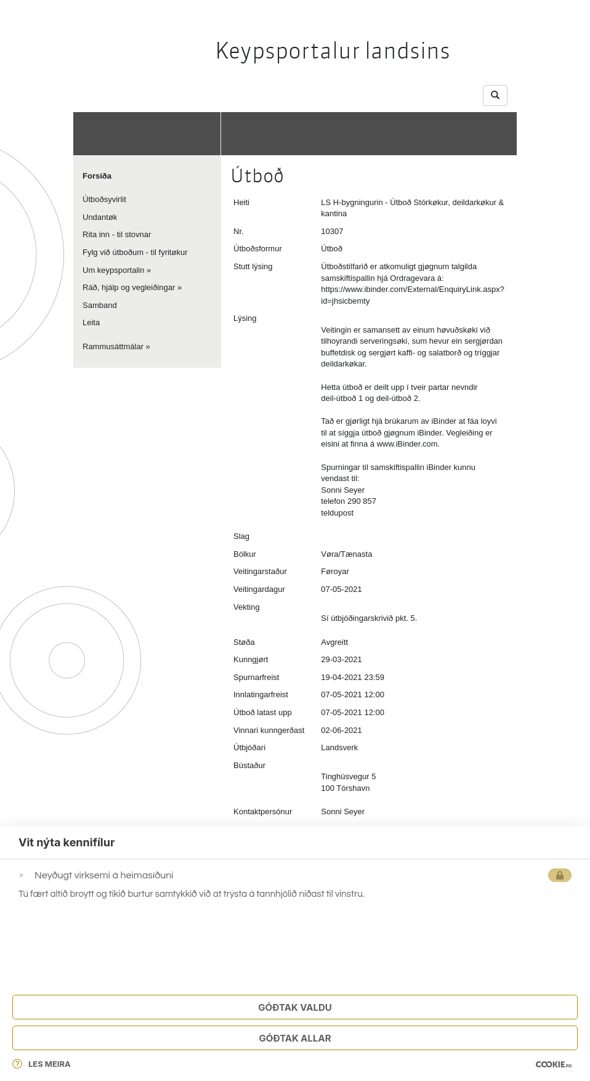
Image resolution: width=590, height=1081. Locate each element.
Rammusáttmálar (113, 346)
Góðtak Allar (295, 1038)
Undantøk (100, 217)
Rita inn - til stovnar (117, 234)
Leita (91, 322)
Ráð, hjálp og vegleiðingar (129, 287)
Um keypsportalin (113, 270)
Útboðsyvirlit (104, 199)
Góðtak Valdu (294, 1007)
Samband (100, 305)
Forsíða (97, 175)
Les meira (41, 1064)
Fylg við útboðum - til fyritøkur (135, 252)
